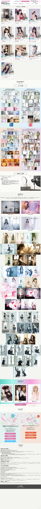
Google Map (10, 433)
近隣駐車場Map (10, 436)
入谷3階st (31, 20)
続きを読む (20, 404)
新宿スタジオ (17, 20)
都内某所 (4, 20)
